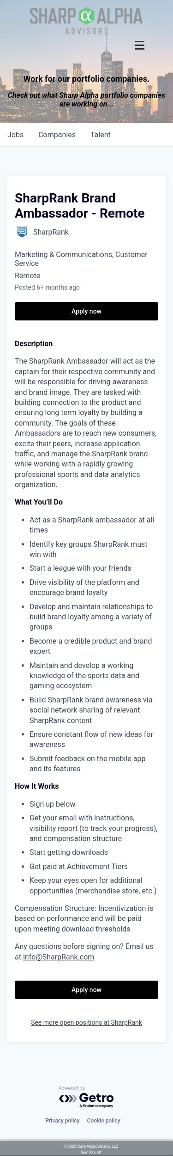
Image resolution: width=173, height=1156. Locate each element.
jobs (15, 134)
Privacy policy (62, 1120)
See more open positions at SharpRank (86, 1022)
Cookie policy (103, 1120)
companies (57, 134)
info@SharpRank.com (58, 957)
